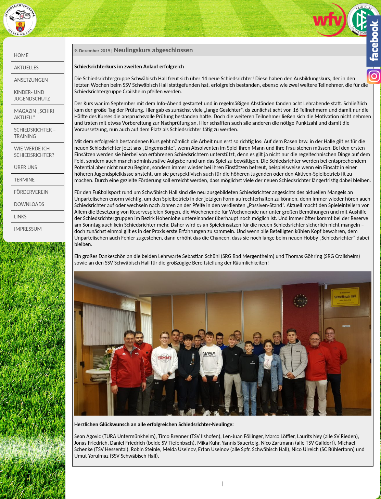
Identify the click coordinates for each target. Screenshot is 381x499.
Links (20, 216)
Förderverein (31, 192)
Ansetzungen (31, 80)
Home (21, 55)
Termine (24, 179)
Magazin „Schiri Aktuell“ (34, 114)
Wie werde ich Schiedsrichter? (34, 151)
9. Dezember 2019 (92, 51)
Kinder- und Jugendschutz (32, 95)
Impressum (28, 229)
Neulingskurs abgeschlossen (153, 50)
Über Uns (25, 167)
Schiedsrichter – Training (35, 132)
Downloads (29, 204)
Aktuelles (26, 67)
